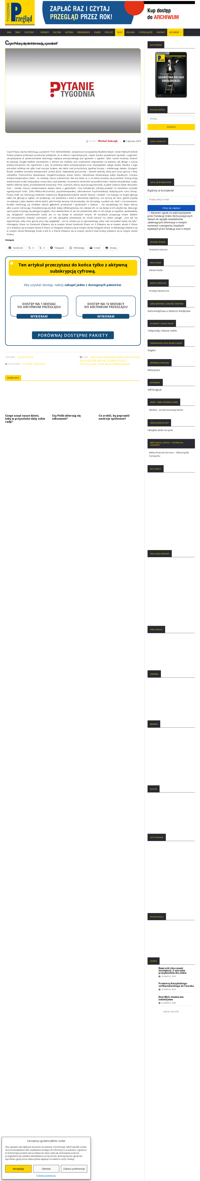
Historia (69, 32)
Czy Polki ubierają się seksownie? (66, 417)
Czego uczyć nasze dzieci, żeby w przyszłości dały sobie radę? (25, 419)
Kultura (57, 32)
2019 (30, 357)
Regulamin (12, 1131)
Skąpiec (152, 350)
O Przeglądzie (146, 32)
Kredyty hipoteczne (159, 290)
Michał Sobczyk (108, 141)
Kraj (9, 32)
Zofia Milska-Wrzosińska (113, 364)
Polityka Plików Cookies (19, 1121)
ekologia (96, 357)
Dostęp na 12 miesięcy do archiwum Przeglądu (106, 305)
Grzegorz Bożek (113, 357)
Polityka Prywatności (17, 1116)
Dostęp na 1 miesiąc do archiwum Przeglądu (39, 305)
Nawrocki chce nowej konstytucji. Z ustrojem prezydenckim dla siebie (172, 970)
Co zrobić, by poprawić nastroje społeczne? (114, 417)
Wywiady (45, 32)
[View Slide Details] (117, 12)
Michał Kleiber (106, 360)
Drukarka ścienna (158, 249)
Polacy (122, 360)
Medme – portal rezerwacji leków (166, 409)
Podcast (109, 32)
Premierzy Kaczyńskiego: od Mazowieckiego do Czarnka (176, 984)
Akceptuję (18, 1168)
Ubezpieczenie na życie (160, 430)
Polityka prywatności (46, 1175)
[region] (117, 12)
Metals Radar (156, 270)
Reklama (130, 32)
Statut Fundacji (14, 1126)
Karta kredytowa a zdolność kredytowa (169, 311)
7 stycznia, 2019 (132, 141)
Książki (97, 32)
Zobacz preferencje (74, 1168)
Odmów (46, 1168)
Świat (17, 32)
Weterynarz (154, 370)
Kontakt (161, 32)
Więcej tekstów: (171, 1011)
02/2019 (22, 357)
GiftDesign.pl (154, 389)
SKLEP (119, 32)
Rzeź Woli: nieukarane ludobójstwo (171, 998)
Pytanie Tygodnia (33, 364)
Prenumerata (83, 32)
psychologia (88, 364)
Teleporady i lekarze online (162, 330)
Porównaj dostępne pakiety (73, 335)
